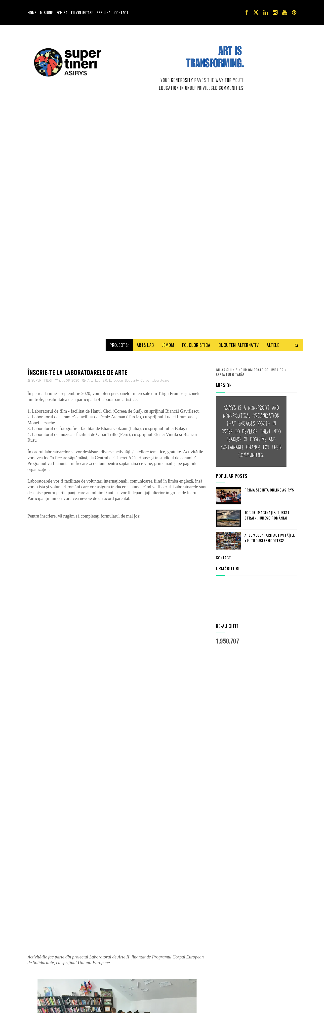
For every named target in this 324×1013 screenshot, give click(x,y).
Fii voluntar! (82, 12)
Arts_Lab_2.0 (97, 155)
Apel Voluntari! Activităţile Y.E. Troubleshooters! (269, 312)
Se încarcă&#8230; (107, 505)
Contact (121, 12)
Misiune (46, 12)
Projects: (119, 119)
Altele (273, 119)
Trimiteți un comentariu (52, 976)
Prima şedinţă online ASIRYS (269, 264)
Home (32, 12)
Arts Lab (145, 119)
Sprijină (103, 12)
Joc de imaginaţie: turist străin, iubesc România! (267, 289)
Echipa (61, 12)
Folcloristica (196, 119)
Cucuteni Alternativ (238, 119)
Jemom (168, 119)
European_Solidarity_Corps (129, 155)
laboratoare (160, 155)
